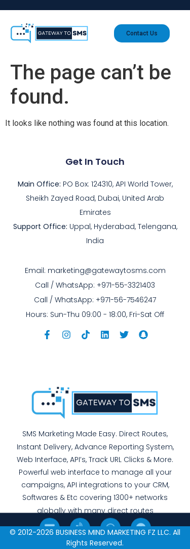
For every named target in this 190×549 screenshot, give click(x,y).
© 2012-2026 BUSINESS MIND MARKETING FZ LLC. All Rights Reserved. (95, 537)
